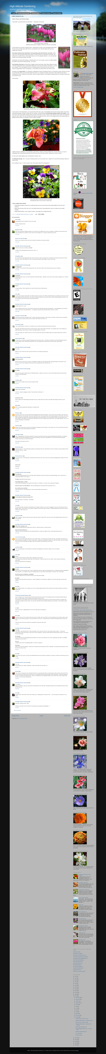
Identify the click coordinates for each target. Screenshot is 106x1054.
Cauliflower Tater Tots (83, 882)
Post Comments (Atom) (22, 718)
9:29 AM (17, 430)
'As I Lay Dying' (79, 1033)
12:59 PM (17, 311)
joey (16, 692)
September (78, 1002)
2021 (76, 981)
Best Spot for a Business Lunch (79, 955)
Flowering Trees (82, 932)
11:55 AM (17, 511)
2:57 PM (17, 707)
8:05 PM (17, 667)
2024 (76, 978)
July (77, 1006)
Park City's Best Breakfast (78, 960)
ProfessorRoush (18, 455)
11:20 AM (17, 225)
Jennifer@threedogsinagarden (21, 595)
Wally (16, 405)
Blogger (77, 1050)
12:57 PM (17, 532)
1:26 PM (17, 697)
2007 (76, 1043)
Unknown (17, 412)
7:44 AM (17, 624)
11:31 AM (17, 234)
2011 (76, 995)
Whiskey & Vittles (76, 951)
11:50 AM (17, 491)
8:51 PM (17, 611)
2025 (76, 976)
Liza (16, 505)
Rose (16, 615)
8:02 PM (17, 603)
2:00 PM (17, 550)
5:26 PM (17, 353)
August (77, 1004)
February (78, 1015)
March (77, 1013)
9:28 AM (17, 421)
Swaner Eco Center (77, 969)
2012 (76, 994)
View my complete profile (78, 87)
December (78, 997)
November (78, 999)
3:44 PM (17, 591)
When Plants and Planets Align (82, 1022)
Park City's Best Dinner (78, 961)
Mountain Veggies (36, 13)
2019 (76, 983)
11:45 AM (17, 279)
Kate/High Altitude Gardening (21, 246)
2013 (76, 992)
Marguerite (17, 229)
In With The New (79, 1035)
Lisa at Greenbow (19, 537)
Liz (15, 607)
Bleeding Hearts (82, 939)
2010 (76, 1037)
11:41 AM (17, 241)
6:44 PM (17, 393)
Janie (16, 554)
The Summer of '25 (83, 911)
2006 (76, 1044)
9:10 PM (17, 678)
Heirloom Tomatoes (46, 13)
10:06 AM (17, 443)
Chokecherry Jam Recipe (84, 889)
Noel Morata (17, 447)
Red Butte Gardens (77, 964)
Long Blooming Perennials (23, 13)
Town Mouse (18, 434)
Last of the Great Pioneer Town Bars (80, 956)
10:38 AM (17, 451)
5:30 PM (17, 376)
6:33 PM (17, 383)
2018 (76, 985)
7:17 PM (17, 658)
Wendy (16, 671)
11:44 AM (17, 269)
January (77, 1017)
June (77, 1008)
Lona (16, 294)
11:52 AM (17, 501)
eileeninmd (17, 515)
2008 (76, 1041)
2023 (76, 979)
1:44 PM (17, 543)
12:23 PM (17, 520)
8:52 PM (17, 401)
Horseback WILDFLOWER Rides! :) (80, 958)
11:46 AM (17, 289)
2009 (76, 1039)
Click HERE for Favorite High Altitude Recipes (82, 610)
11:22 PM (17, 408)
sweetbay (17, 380)
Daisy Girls (81, 904)
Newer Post (15, 715)
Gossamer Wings (82, 918)
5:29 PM (17, 364)
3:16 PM (17, 320)
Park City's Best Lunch (77, 963)
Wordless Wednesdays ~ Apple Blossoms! (84, 1020)
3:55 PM (17, 334)
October (77, 1001)
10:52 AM (17, 460)
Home (13, 13)
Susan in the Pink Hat (20, 238)
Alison (16, 219)
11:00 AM (17, 468)
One (16, 653)
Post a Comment (17, 710)
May (77, 1009)
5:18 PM (17, 343)
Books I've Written (57, 13)
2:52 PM (17, 582)
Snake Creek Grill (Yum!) (78, 968)
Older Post (67, 715)
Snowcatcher (18, 324)
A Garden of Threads (19, 315)
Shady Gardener (18, 338)
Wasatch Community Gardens (79, 971)
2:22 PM (17, 563)
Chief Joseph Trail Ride (83, 897)
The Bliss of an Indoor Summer (82, 1018)
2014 (76, 990)
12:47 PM (17, 300)
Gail (16, 586)
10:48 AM (17, 688)
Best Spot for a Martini (77, 953)
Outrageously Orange (83, 925)
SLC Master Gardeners (78, 966)
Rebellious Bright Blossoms (81, 1031)
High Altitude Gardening (22, 6)
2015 (76, 988)
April (77, 1011)
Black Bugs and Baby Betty (81, 1026)
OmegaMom (17, 256)
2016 (76, 987)
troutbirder (17, 547)
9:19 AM (17, 649)
